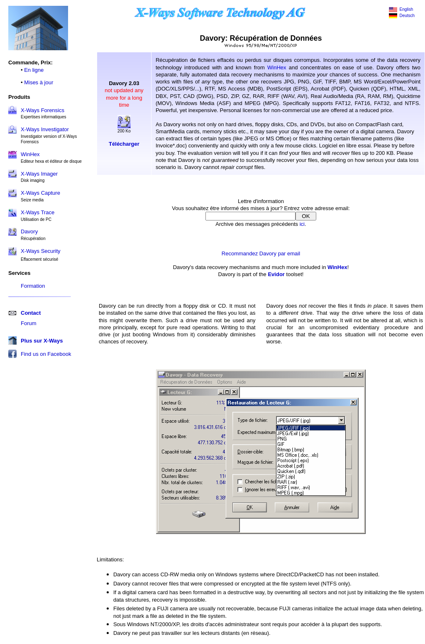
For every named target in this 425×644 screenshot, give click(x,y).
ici (302, 224)
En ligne (34, 70)
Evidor (276, 274)
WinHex (276, 67)
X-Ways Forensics (42, 110)
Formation (33, 286)
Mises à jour (38, 82)
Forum (29, 323)
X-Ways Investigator (45, 129)
